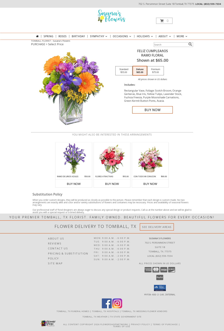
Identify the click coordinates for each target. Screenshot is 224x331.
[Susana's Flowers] (112, 16)
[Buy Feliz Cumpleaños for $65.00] (152, 110)
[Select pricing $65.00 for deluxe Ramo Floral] (140, 70)
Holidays (145, 36)
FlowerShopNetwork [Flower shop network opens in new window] (114, 324)
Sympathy (99, 36)
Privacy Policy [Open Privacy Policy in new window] (140, 324)
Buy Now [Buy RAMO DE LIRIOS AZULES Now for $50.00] (74, 184)
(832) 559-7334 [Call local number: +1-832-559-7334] (212, 3)
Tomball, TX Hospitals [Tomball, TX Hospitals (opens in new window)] (105, 311)
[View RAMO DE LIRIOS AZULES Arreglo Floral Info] (74, 159)
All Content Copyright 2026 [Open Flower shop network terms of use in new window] (81, 324)
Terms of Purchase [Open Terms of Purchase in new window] (165, 324)
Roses (62, 36)
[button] (164, 21)
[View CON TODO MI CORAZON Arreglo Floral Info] (150, 158)
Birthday (78, 36)
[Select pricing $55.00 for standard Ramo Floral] (124, 70)
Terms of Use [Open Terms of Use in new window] (121, 326)
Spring (48, 36)
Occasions (122, 36)
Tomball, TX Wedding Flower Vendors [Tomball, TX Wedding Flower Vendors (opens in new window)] (144, 311)
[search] (190, 44)
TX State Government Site (125, 316)
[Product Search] (170, 44)
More (182, 36)
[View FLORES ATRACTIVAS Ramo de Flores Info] (112, 159)
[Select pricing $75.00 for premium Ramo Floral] (155, 70)
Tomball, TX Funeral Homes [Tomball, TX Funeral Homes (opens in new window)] (73, 311)
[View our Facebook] (107, 307)
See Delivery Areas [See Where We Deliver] (157, 227)
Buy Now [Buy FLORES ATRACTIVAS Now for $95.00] (112, 184)
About (165, 36)
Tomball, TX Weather (95, 316)
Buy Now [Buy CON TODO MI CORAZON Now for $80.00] (150, 184)
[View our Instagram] (117, 307)
